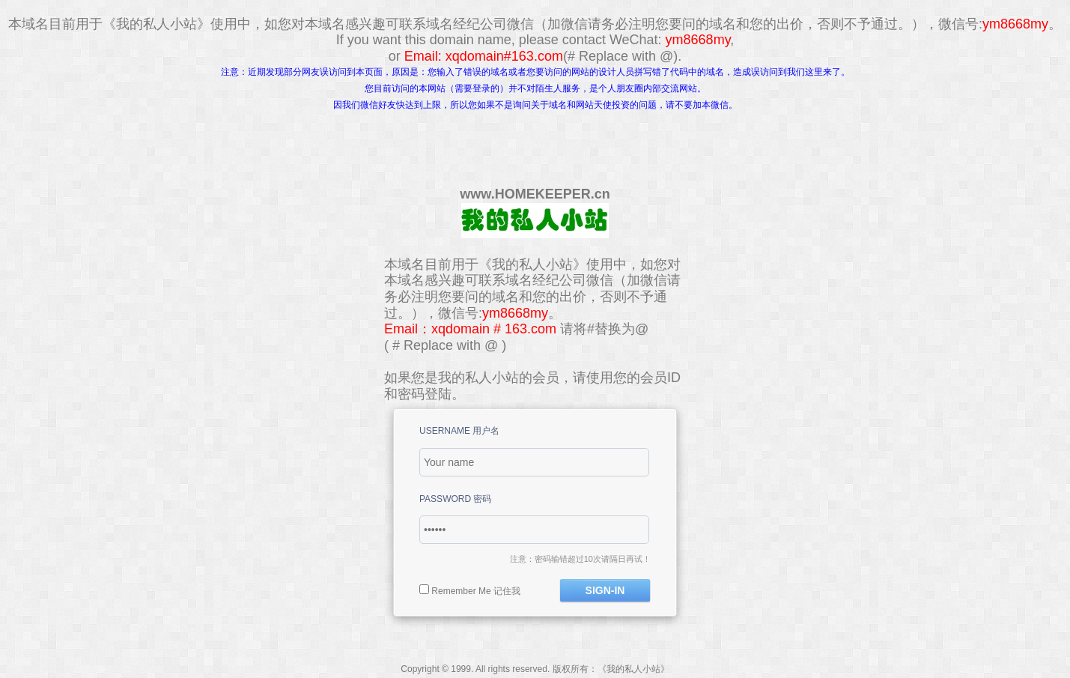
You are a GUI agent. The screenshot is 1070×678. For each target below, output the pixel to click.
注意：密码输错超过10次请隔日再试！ (580, 558)
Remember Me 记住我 (475, 591)
